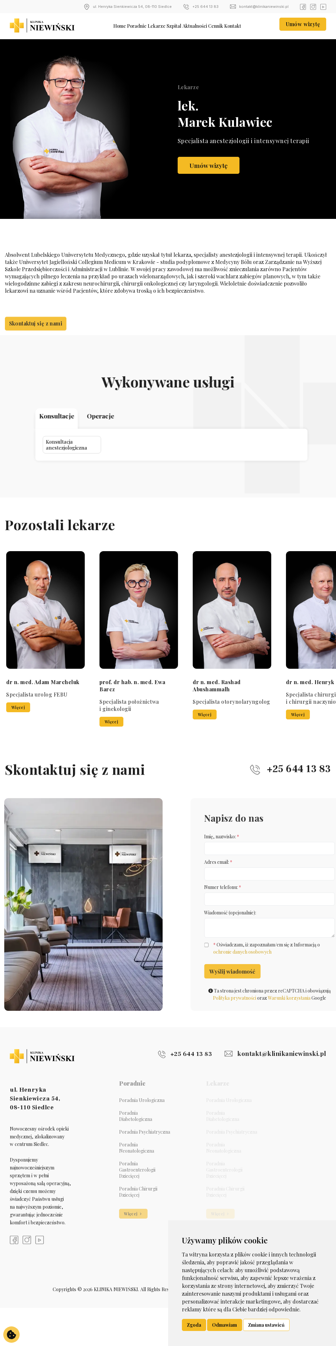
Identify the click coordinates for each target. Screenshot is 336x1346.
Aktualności (200, 26)
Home (106, 26)
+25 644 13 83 (201, 7)
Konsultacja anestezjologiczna (115, 430)
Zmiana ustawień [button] (266, 1325)
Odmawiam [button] (224, 1325)
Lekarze (153, 26)
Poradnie (128, 26)
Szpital (175, 26)
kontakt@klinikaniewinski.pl (259, 7)
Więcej (180, 707)
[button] (305, 550)
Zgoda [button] (194, 1325)
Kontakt (247, 26)
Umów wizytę (303, 25)
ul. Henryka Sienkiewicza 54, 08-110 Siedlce (128, 7)
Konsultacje (113, 416)
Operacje (141, 416)
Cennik (226, 26)
